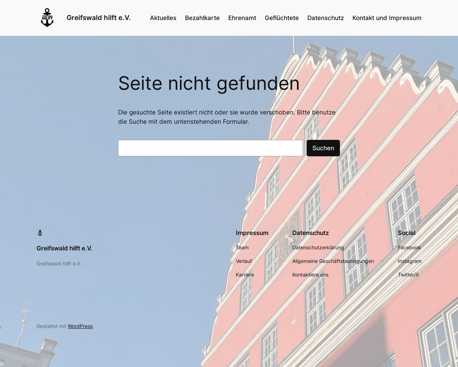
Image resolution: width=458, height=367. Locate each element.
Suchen (323, 148)
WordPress (80, 326)
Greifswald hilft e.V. (99, 17)
